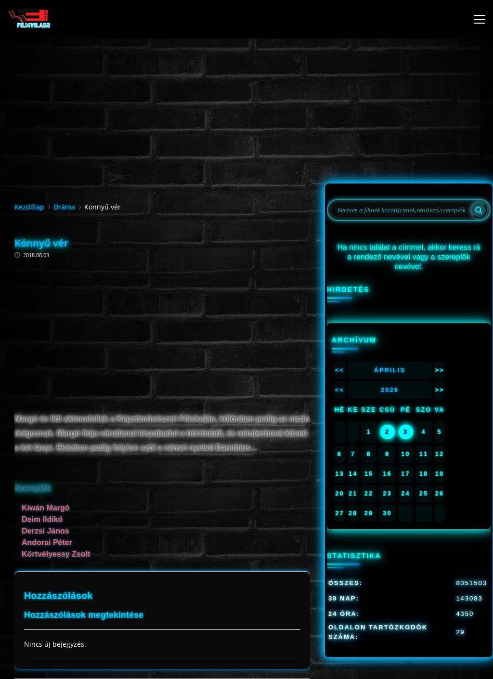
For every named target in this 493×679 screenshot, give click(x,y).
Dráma (64, 206)
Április (389, 370)
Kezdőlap (29, 206)
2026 (390, 389)
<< (339, 370)
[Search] (478, 210)
